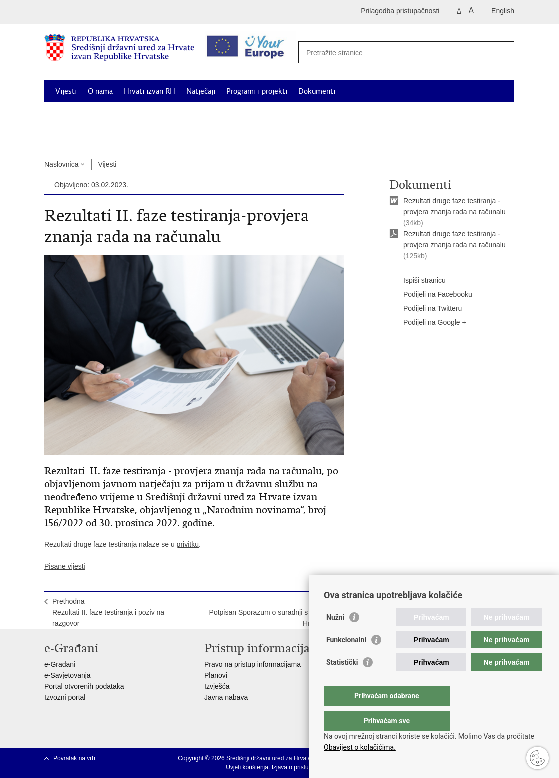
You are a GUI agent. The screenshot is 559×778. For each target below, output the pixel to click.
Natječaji (201, 91)
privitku (188, 544)
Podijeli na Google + (428, 322)
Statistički (342, 682)
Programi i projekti (257, 91)
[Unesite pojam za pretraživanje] (403, 52)
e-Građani (60, 664)
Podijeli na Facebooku (431, 294)
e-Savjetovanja (67, 675)
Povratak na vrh (75, 758)
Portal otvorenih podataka (84, 686)
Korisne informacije (87, 137)
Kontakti (144, 137)
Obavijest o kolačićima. (360, 747)
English (503, 11)
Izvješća (217, 686)
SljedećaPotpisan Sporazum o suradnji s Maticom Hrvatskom (273, 612)
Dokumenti (317, 91)
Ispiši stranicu (418, 280)
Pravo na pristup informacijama (252, 664)
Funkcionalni (346, 660)
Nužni (335, 637)
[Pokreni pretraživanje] (501, 51)
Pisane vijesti (65, 566)
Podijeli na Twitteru (426, 308)
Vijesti (66, 91)
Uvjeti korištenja (247, 767)
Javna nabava (226, 697)
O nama (100, 91)
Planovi (216, 675)
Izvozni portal (65, 697)
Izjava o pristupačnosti (302, 767)
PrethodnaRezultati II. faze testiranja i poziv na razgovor (108, 612)
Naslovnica (61, 164)
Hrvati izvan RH (150, 91)
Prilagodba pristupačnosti (400, 11)
